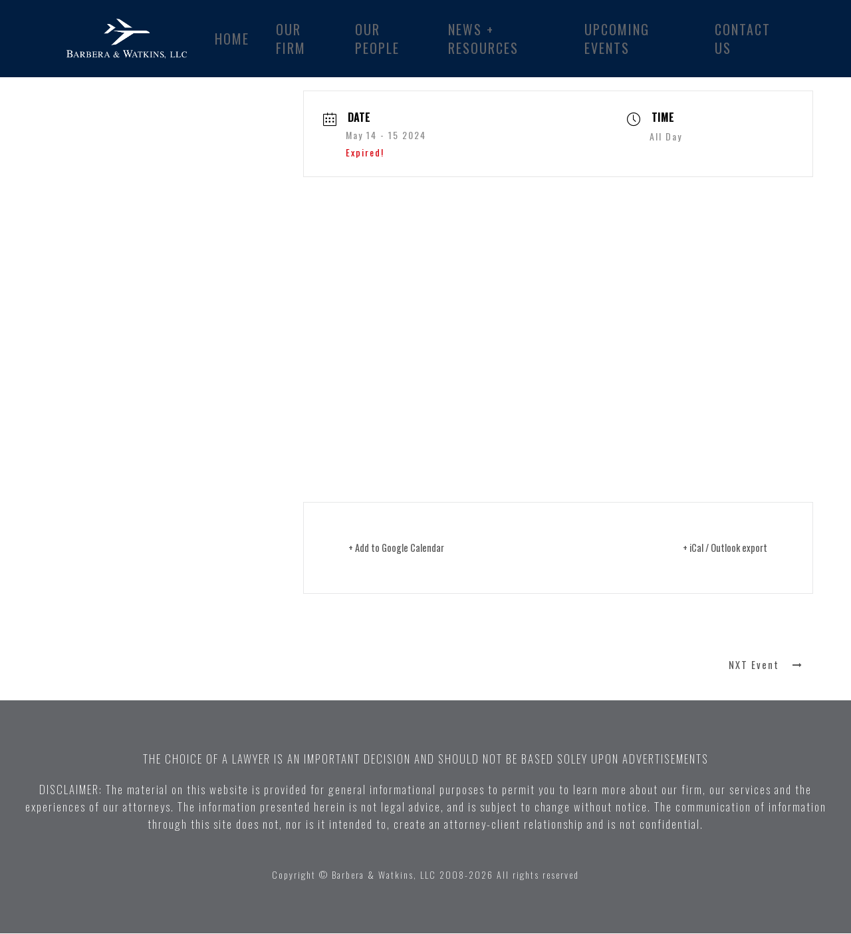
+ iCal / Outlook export (720, 548)
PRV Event (83, 665)
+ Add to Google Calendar (401, 548)
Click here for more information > (383, 413)
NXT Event (768, 665)
